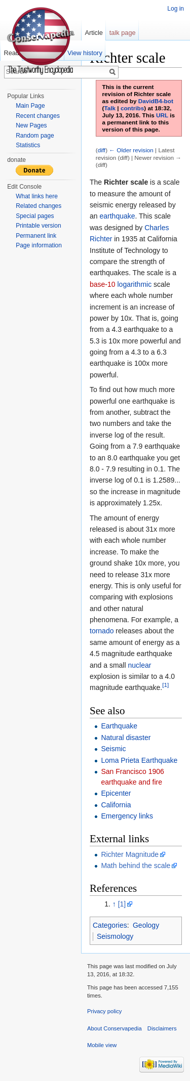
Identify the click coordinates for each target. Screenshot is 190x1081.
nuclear (139, 665)
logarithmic (134, 284)
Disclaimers (162, 1028)
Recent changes (38, 115)
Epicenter (116, 793)
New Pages (31, 125)
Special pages (35, 216)
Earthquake (119, 726)
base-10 (103, 284)
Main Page (30, 105)
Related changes (38, 205)
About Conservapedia (114, 1028)
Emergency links (127, 816)
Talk (110, 108)
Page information (39, 245)
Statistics (28, 145)
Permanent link (36, 235)
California (116, 805)
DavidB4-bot (155, 101)
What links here (37, 196)
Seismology (115, 936)
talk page (122, 32)
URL (162, 115)
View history (84, 53)
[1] (165, 685)
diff (101, 150)
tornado (101, 631)
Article (94, 32)
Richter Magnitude (130, 854)
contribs (132, 108)
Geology (146, 925)
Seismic (113, 749)
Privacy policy (104, 1011)
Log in (175, 8)
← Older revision (131, 150)
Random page (35, 135)
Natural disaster (125, 737)
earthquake (117, 216)
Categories (110, 925)
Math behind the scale (135, 865)
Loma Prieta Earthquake (139, 760)
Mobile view (102, 1045)
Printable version (38, 225)
